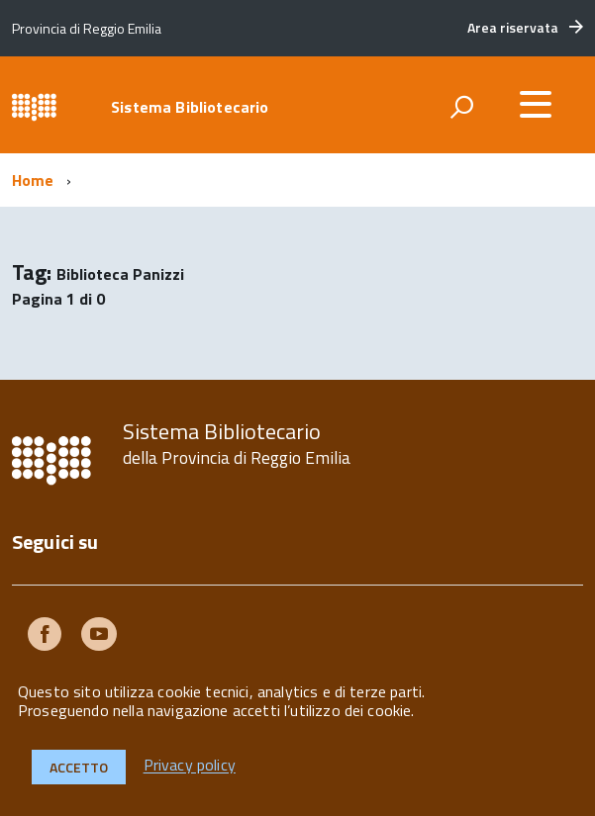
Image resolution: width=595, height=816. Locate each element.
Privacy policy (190, 765)
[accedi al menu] (535, 104)
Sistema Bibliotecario (189, 107)
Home (33, 180)
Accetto (79, 767)
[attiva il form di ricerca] (461, 107)
